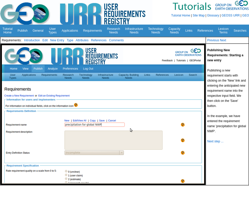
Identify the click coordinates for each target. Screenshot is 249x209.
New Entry (57, 40)
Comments (116, 40)
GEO (245, 15)
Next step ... (215, 141)
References (99, 40)
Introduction (32, 40)
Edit (45, 40)
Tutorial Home (180, 15)
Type (70, 40)
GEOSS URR (231, 15)
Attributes (82, 40)
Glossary (213, 15)
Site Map (198, 15)
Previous (213, 40)
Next (223, 40)
